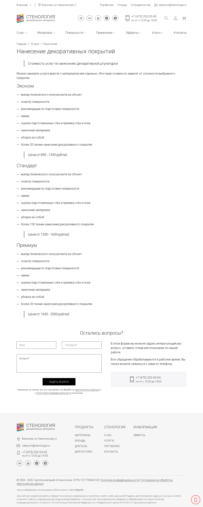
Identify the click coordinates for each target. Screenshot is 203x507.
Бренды (80, 440)
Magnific (79, 490)
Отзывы (122, 4)
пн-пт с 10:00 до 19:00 (35, 453)
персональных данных (87, 389)
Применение (105, 32)
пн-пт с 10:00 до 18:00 (144, 18)
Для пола (81, 446)
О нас (22, 32)
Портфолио (107, 4)
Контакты (180, 32)
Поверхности (75, 32)
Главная (21, 44)
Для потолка (83, 451)
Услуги (157, 32)
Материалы (46, 32)
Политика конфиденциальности (119, 480)
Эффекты (133, 32)
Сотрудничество (141, 4)
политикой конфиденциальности (53, 393)
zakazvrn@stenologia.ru (170, 5)
